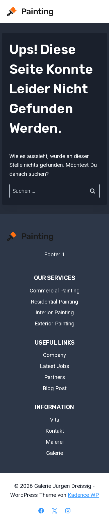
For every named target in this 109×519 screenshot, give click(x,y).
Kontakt (54, 430)
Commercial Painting (55, 290)
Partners (54, 377)
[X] (54, 510)
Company (54, 355)
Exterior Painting (54, 323)
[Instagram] (67, 510)
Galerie (54, 453)
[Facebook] (41, 510)
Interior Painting (54, 312)
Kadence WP (83, 495)
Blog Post (55, 388)
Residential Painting (54, 301)
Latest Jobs (54, 366)
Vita (54, 419)
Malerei (55, 442)
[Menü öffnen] (95, 11)
